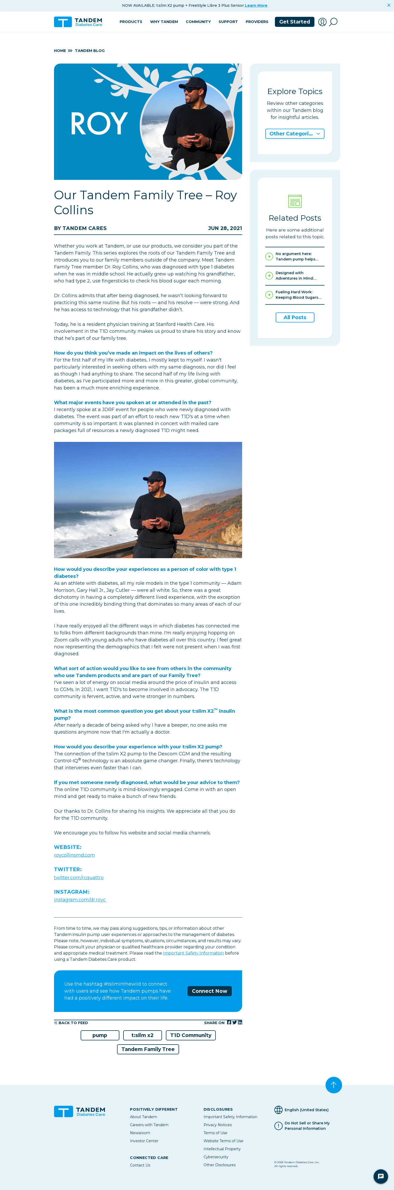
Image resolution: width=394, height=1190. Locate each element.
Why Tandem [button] (164, 21)
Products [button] (131, 21)
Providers (257, 21)
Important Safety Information (193, 953)
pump (99, 1035)
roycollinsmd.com (74, 855)
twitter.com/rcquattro (79, 877)
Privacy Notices (218, 1125)
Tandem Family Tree (148, 1049)
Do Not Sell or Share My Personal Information (307, 1126)
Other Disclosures (220, 1165)
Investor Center (144, 1141)
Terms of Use (215, 1133)
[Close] (389, 5)
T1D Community (190, 1035)
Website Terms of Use (223, 1141)
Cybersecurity (216, 1157)
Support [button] (228, 21)
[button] (322, 22)
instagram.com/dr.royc (80, 900)
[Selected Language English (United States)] (307, 1110)
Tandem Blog (90, 50)
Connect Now (209, 991)
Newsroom (140, 1133)
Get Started (294, 22)
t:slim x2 (142, 1035)
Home (60, 50)
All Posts (295, 317)
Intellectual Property (222, 1149)
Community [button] (198, 21)
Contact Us (140, 1165)
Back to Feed (71, 1022)
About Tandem (143, 1117)
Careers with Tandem (149, 1125)
